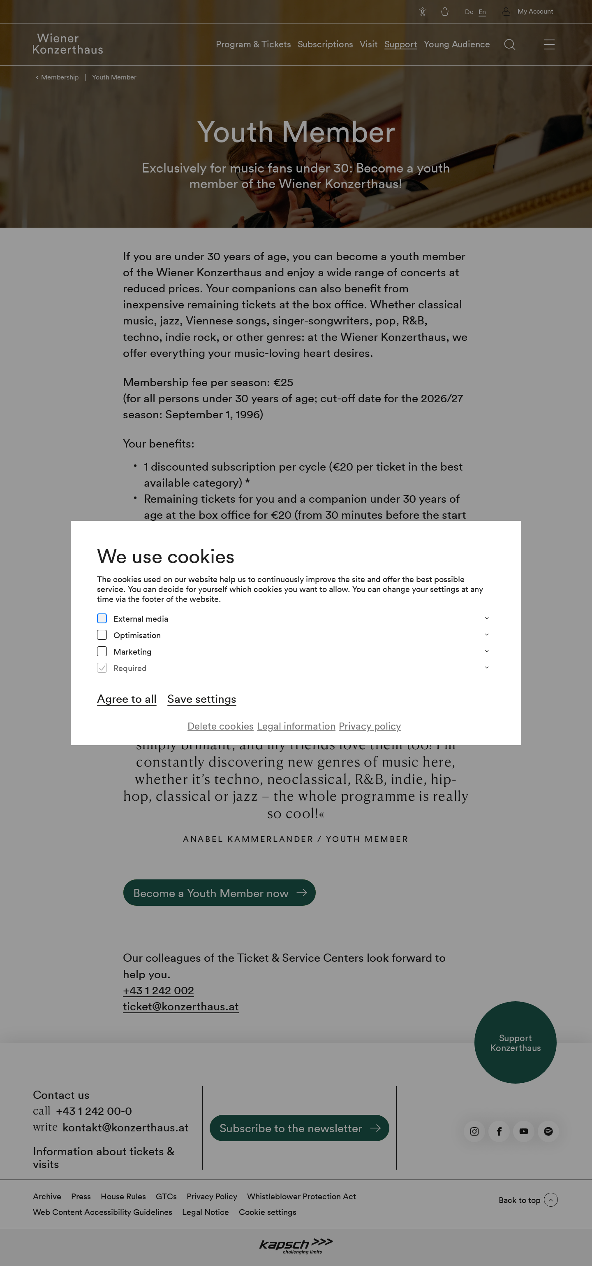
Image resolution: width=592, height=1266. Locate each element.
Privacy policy (370, 725)
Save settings (201, 698)
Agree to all (127, 698)
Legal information (296, 725)
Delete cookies (220, 725)
